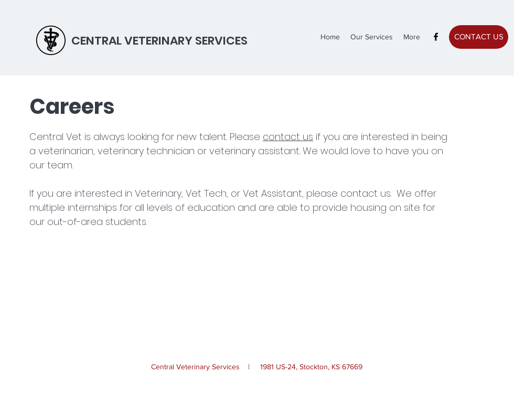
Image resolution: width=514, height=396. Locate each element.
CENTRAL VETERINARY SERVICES (159, 41)
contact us (288, 136)
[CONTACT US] (478, 37)
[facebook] (436, 36)
